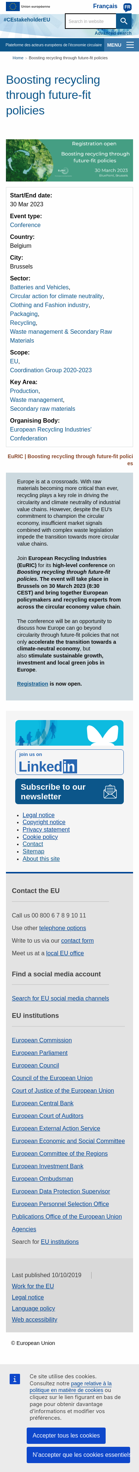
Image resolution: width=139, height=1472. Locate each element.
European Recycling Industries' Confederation (51, 434)
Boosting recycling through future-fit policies (68, 58)
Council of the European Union (52, 1078)
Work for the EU (33, 1286)
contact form (77, 941)
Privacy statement (46, 829)
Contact (33, 844)
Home (18, 58)
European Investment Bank (47, 1166)
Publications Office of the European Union (67, 1216)
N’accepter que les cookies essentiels (81, 1455)
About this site (41, 859)
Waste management (36, 400)
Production (24, 391)
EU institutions (60, 1242)
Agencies (24, 1229)
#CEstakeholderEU (27, 20)
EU (14, 361)
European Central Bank (42, 1103)
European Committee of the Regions (60, 1153)
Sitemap (33, 851)
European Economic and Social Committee (68, 1141)
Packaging (24, 314)
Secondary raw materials (42, 409)
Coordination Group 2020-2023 (51, 370)
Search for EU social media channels (60, 998)
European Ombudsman (42, 1179)
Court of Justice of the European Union (63, 1091)
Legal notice (38, 815)
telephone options (62, 928)
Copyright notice (44, 822)
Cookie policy (40, 837)
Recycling (23, 323)
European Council (35, 1065)
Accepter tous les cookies (66, 1435)
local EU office (65, 953)
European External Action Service (56, 1128)
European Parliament (39, 1053)
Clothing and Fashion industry (49, 305)
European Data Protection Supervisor (61, 1191)
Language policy (33, 1308)
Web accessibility (34, 1319)
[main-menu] (130, 45)
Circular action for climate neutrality (56, 296)
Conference (25, 225)
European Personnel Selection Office (60, 1204)
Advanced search (113, 33)
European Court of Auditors (47, 1116)
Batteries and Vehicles (39, 287)
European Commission (42, 1040)
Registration (32, 684)
